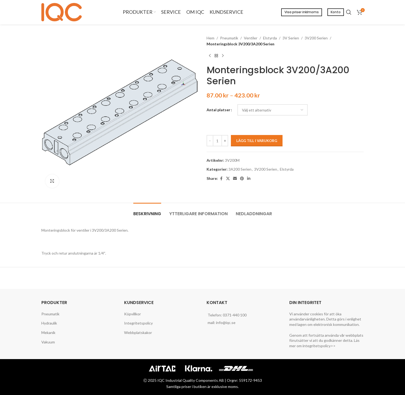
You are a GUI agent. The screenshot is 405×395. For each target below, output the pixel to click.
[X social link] (227, 178)
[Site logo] (63, 11)
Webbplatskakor (138, 332)
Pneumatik (229, 38)
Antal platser (218, 109)
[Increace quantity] (224, 140)
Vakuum (48, 342)
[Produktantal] (217, 140)
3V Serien (291, 38)
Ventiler (250, 38)
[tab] (147, 211)
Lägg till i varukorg (256, 141)
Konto (336, 12)
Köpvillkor (132, 314)
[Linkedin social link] (248, 178)
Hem (210, 38)
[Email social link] (234, 178)
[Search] (348, 12)
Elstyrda (270, 38)
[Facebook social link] (221, 178)
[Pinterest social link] (241, 178)
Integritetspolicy (138, 323)
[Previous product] (210, 56)
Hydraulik (49, 323)
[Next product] (223, 56)
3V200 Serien (316, 38)
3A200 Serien (239, 169)
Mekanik (48, 332)
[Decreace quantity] (210, 140)
